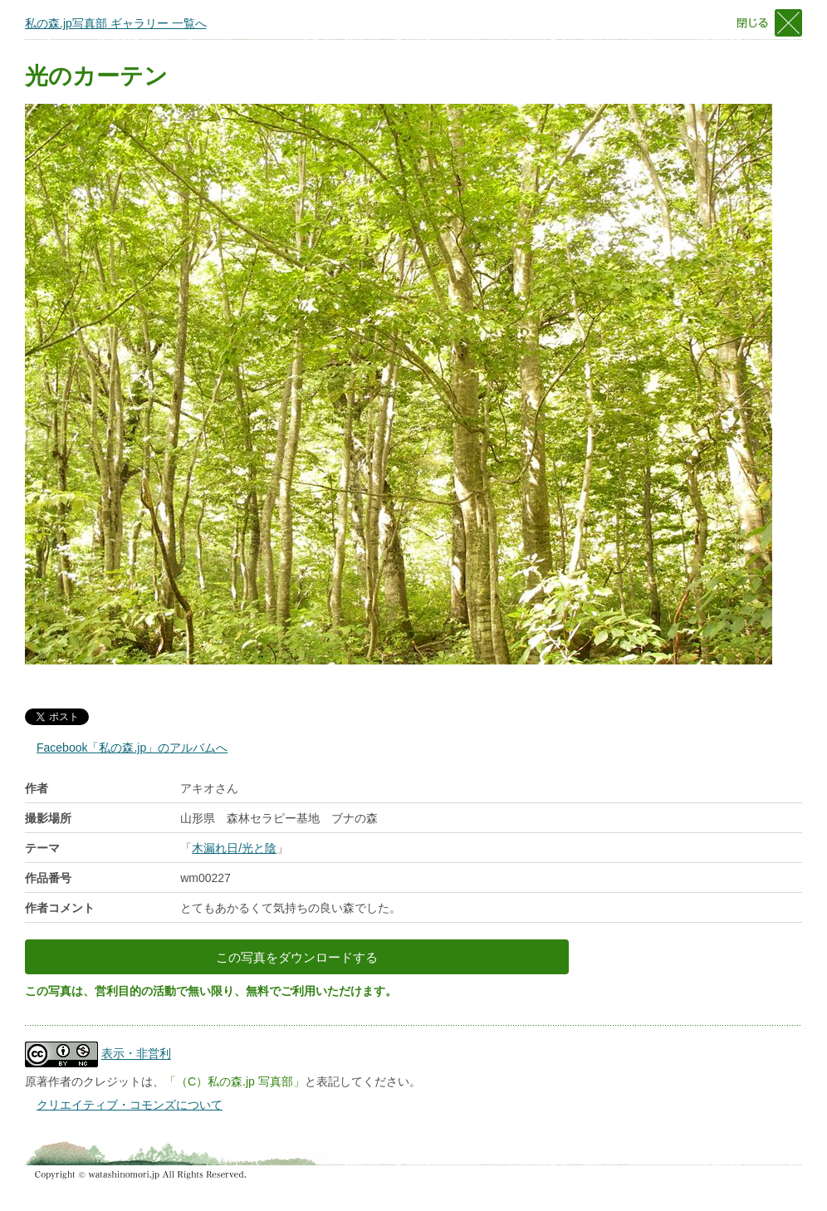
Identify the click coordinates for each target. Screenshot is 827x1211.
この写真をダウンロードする (297, 957)
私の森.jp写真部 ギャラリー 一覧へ (116, 23)
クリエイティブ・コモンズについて (130, 1104)
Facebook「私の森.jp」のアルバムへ (132, 747)
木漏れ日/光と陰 (234, 848)
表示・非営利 (136, 1054)
